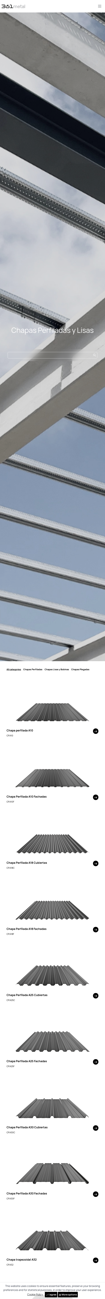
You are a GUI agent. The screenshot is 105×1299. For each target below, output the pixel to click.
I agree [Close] (51, 1294)
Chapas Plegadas (80, 669)
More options (68, 1294)
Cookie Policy (35, 1294)
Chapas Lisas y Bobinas (57, 669)
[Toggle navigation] (99, 6)
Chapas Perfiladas (32, 669)
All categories (14, 669)
